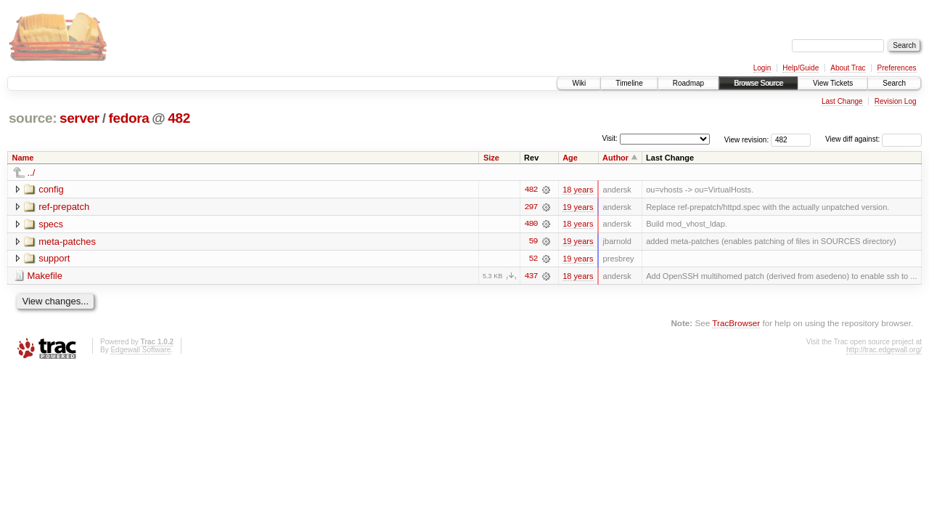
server (79, 118)
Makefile (45, 276)
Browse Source (758, 83)
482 (179, 118)
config (51, 189)
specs (50, 224)
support (54, 259)
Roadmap (688, 83)
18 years (577, 189)
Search (894, 83)
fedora (128, 118)
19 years (577, 207)
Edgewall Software (140, 350)
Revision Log (896, 101)
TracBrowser (736, 323)
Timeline (628, 83)
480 (530, 224)
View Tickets (833, 83)
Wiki (579, 83)
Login (762, 68)
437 (530, 277)
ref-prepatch (63, 206)
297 (530, 207)
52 (533, 259)
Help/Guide (800, 68)
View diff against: (873, 139)
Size (491, 157)
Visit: (610, 138)
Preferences (897, 68)
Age (570, 157)
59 (533, 242)
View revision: (746, 139)
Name (23, 157)
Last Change (842, 101)
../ (32, 172)
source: (33, 118)
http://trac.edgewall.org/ (884, 350)
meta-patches (67, 241)
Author (615, 157)
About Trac (847, 68)
